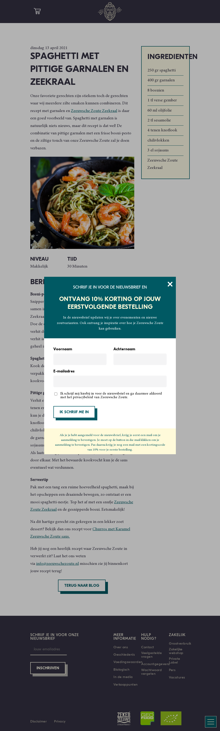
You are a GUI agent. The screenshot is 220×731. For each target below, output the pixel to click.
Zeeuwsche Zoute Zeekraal (94, 111)
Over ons (120, 647)
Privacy (60, 721)
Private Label (174, 660)
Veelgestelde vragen (151, 654)
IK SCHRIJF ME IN (74, 412)
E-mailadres (64, 371)
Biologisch (121, 669)
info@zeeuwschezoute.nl (57, 564)
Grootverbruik (180, 643)
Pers (172, 670)
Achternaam (124, 349)
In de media (123, 677)
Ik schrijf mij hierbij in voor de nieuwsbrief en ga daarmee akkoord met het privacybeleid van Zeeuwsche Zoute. (111, 395)
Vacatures (177, 677)
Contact (147, 647)
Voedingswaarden (128, 662)
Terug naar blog (81, 586)
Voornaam (62, 349)
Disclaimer (38, 721)
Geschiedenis (124, 654)
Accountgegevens (155, 664)
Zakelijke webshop (176, 651)
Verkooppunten (125, 684)
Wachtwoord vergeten (151, 671)
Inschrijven (48, 668)
